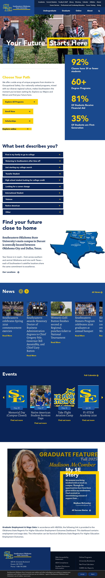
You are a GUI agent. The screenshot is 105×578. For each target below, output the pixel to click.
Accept (82, 574)
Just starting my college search (18, 161)
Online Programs (85, 525)
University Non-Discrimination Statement (88, 553)
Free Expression (61, 556)
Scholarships (10, 121)
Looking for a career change (67, 167)
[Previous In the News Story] (21, 259)
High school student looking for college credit (25, 167)
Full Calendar (91, 343)
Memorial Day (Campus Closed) (17, 382)
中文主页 (37, 547)
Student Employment (87, 543)
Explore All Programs (14, 102)
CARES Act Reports (86, 536)
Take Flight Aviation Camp (64, 382)
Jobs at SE (83, 540)
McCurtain (27, 545)
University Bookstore (87, 529)
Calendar (85, 2)
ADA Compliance (61, 531)
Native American (12, 180)
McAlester (35, 545)
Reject (92, 574)
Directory (78, 2)
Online (78, 10)
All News (97, 260)
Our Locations (8, 240)
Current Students (51, 2)
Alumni (99, 2)
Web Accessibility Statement (61, 526)
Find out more (17, 388)
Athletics (92, 2)
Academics (41, 2)
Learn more (27, 576)
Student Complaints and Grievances (64, 546)
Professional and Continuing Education (72, 5)
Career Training (90, 5)
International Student (14, 174)
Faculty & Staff (63, 2)
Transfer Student (62, 161)
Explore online (9, 129)
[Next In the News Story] (26, 259)
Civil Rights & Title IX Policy (63, 541)
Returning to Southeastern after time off (72, 154)
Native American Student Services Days (40, 383)
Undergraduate (49, 10)
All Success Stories (85, 482)
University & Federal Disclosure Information (63, 551)
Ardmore (14, 545)
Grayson (20, 545)
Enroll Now (10, 111)
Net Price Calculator (86, 532)
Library (71, 2)
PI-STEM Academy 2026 (88, 382)
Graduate (66, 10)
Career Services (54, 5)
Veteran (58, 174)
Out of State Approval (87, 557)
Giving (99, 5)
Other (57, 180)
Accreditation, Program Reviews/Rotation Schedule (89, 547)
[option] (17, 371)
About (89, 10)
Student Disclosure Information (62, 535)
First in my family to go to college (20, 154)
